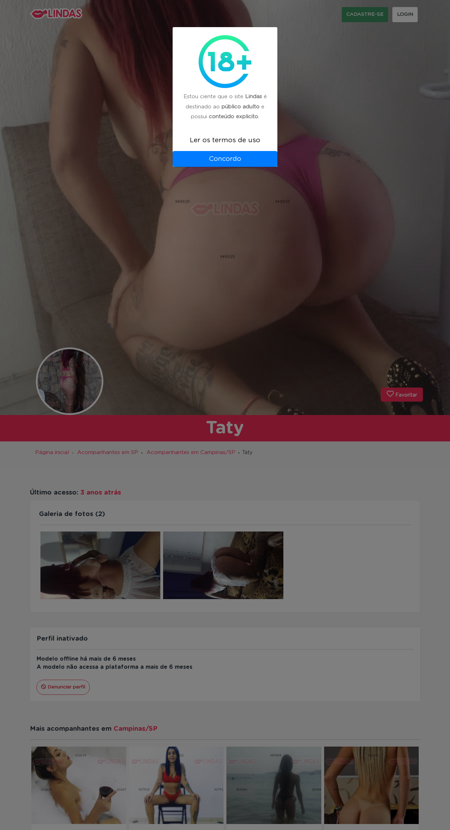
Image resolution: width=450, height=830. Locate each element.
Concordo (225, 159)
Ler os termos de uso (225, 140)
